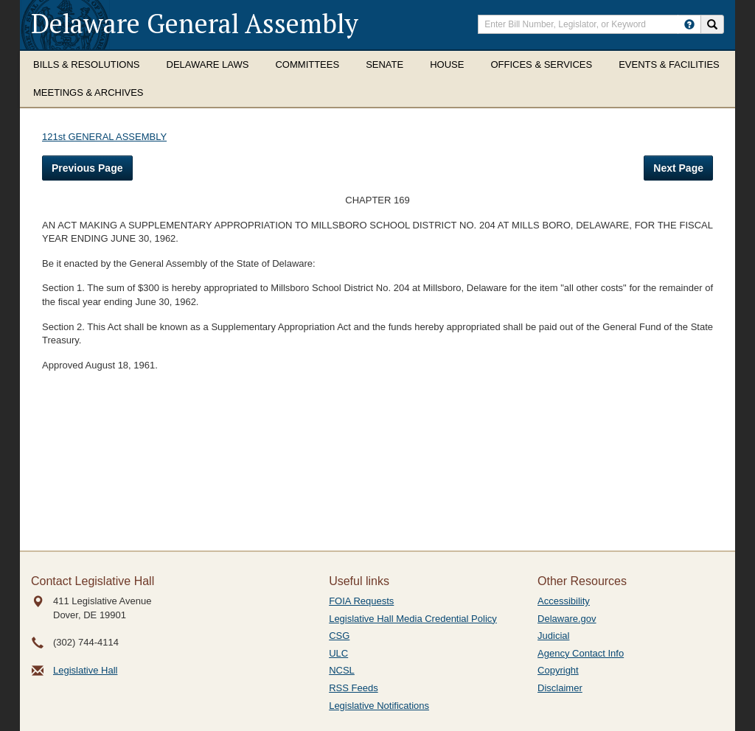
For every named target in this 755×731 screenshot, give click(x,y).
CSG (339, 635)
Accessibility (563, 600)
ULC (338, 653)
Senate (384, 64)
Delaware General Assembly (194, 23)
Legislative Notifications (379, 705)
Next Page (678, 168)
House (447, 64)
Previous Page (87, 168)
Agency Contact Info (580, 653)
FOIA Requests (361, 600)
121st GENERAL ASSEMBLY (104, 136)
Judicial (553, 635)
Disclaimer (559, 687)
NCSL (342, 670)
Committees (307, 64)
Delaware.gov (566, 618)
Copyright (558, 670)
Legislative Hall (85, 670)
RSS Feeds (353, 687)
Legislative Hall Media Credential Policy (413, 618)
